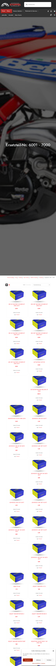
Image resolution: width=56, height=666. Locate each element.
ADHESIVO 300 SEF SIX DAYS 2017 (17, 530)
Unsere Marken (18, 11)
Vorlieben (49, 660)
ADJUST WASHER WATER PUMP (16, 641)
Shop (9, 11)
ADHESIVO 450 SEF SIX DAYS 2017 (39, 558)
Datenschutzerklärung (36, 663)
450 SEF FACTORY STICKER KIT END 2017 (16, 362)
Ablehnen (38, 660)
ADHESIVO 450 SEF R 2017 (39, 530)
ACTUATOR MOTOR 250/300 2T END (39, 390)
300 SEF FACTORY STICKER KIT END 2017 (39, 334)
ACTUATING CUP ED (39, 362)
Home (3, 11)
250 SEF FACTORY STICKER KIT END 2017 (39, 305)
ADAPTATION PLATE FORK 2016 (16, 418)
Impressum (43, 663)
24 (28, 284)
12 (26, 284)
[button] (53, 651)
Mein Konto (18, 15)
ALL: (30, 284)
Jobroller (4, 15)
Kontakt (11, 15)
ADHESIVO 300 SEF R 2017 (39, 502)
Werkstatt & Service (31, 11)
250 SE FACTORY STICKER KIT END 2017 (17, 305)
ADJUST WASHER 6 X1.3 (39, 586)
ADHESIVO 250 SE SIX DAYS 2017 (17, 446)
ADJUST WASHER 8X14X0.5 (39, 614)
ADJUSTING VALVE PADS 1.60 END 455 (39, 642)
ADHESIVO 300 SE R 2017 (17, 502)
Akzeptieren (28, 660)
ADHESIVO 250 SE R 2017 (39, 418)
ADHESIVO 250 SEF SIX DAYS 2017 (39, 474)
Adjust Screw (16, 586)
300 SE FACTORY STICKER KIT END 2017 (17, 334)
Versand (17, 314)
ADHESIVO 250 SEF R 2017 (39, 446)
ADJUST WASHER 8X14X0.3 (16, 614)
